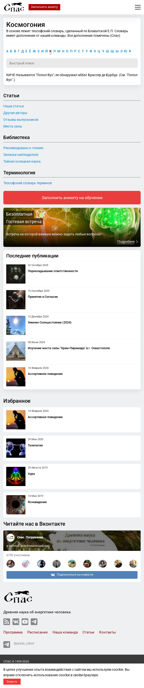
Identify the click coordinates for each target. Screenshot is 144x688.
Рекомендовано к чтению (23, 148)
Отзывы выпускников (20, 120)
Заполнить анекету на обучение (72, 197)
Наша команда (65, 632)
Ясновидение (37, 502)
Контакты (107, 632)
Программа (13, 632)
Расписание (37, 632)
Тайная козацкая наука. (22, 161)
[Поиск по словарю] (72, 63)
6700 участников (18, 555)
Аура (31, 473)
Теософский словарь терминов (27, 183)
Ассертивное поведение (45, 374)
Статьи (88, 632)
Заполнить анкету (44, 7)
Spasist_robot (18, 644)
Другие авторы (15, 113)
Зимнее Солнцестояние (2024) (50, 322)
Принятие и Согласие (43, 296)
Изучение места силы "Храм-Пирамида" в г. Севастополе (69, 348)
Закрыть (11, 681)
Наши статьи (13, 106)
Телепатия (35, 445)
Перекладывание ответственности (53, 271)
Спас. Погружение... (31, 537)
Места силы (12, 126)
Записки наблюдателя (20, 155)
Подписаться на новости (72, 575)
